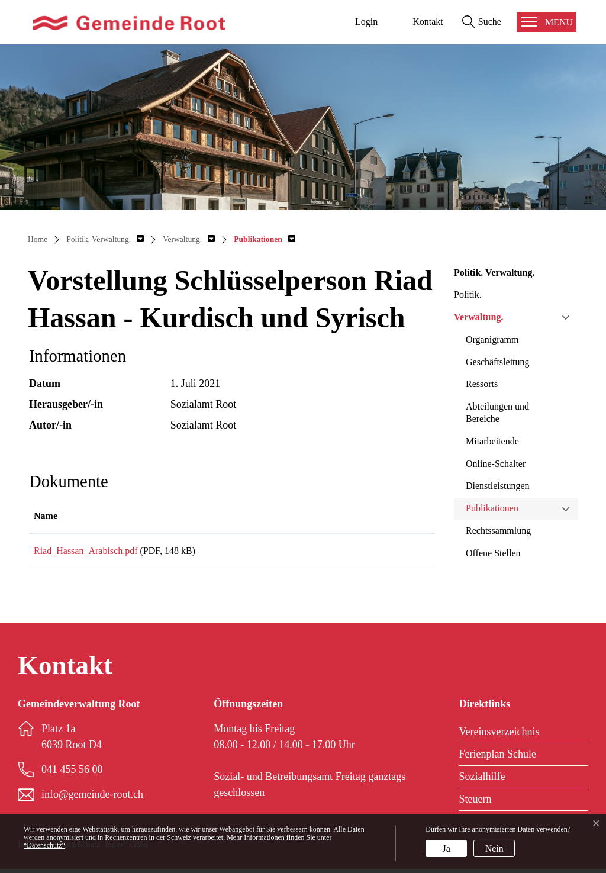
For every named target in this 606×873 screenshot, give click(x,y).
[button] (105, 239)
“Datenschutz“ (44, 845)
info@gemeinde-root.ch (92, 798)
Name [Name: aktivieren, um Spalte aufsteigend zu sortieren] (45, 516)
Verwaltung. (478, 317)
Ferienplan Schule (497, 758)
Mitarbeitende (492, 441)
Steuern (475, 803)
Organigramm (492, 339)
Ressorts (482, 384)
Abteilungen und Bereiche (497, 412)
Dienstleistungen (498, 486)
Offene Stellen (493, 553)
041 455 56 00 (72, 773)
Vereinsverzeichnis (499, 736)
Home (37, 239)
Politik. (468, 294)
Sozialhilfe (482, 781)
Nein (494, 848)
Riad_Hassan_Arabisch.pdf (86, 551)
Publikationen (492, 508)
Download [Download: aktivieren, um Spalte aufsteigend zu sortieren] (361, 516)
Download (385, 553)
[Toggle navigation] (546, 22)
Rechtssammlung (498, 531)
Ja (446, 848)
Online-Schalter (496, 464)
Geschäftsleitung (498, 362)
